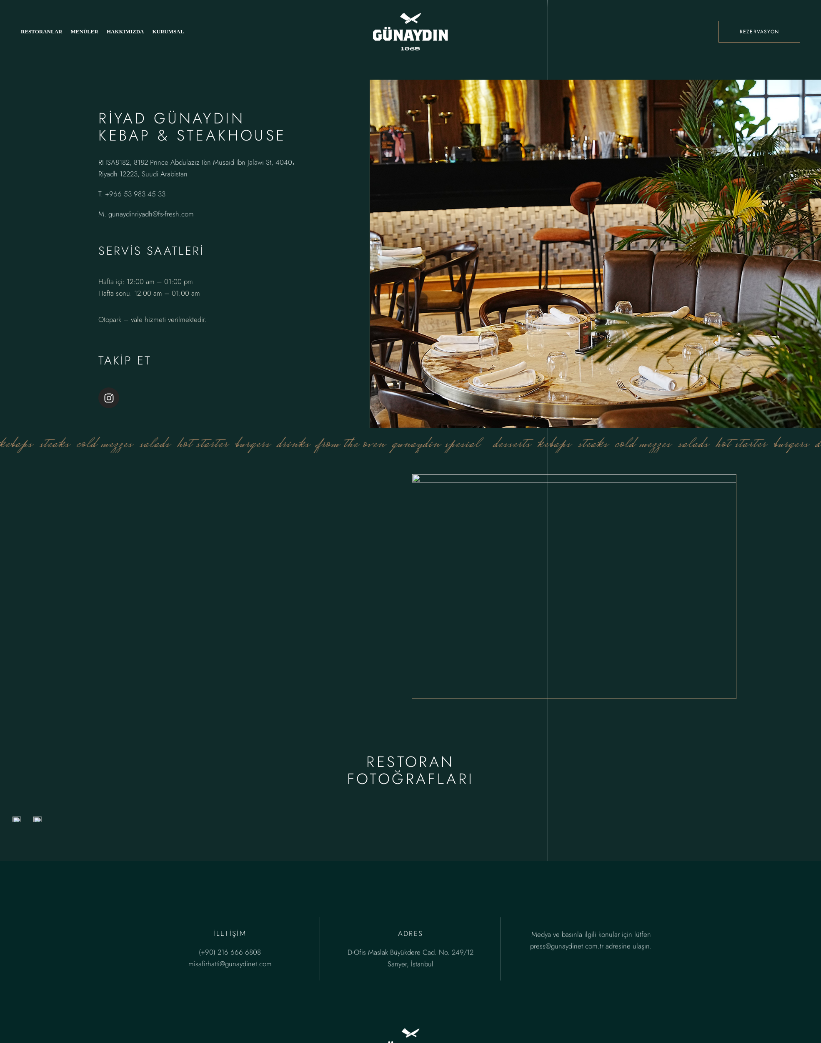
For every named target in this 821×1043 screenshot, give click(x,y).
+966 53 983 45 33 (135, 194)
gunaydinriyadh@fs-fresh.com (151, 214)
